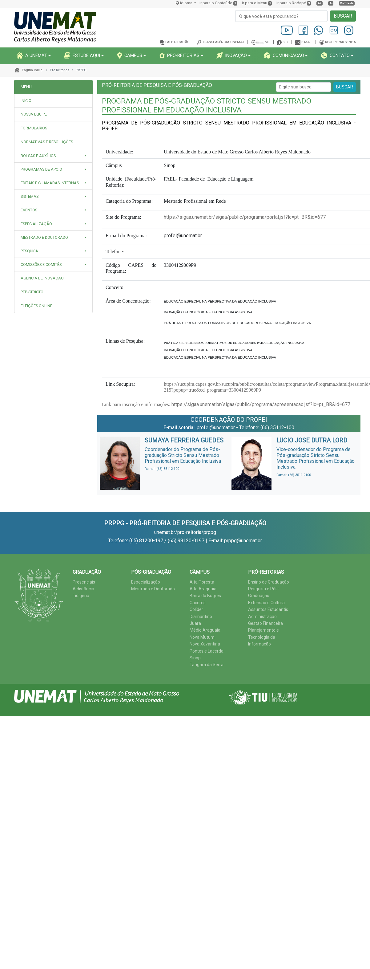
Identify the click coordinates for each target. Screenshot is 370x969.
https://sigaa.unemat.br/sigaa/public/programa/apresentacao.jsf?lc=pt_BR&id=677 (260, 404)
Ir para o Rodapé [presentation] (291, 3)
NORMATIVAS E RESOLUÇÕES (47, 142)
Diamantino (201, 616)
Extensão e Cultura (266, 602)
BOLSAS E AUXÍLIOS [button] (38, 155)
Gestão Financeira (265, 623)
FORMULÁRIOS (34, 128)
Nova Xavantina (205, 643)
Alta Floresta (202, 582)
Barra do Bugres (205, 595)
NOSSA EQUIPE (34, 114)
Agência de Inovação (42, 278)
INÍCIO (26, 100)
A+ (319, 3)
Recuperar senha (340, 42)
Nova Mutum (202, 637)
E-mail (306, 42)
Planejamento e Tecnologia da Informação (263, 637)
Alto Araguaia (203, 588)
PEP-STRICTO (32, 292)
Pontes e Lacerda (206, 651)
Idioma (184, 3)
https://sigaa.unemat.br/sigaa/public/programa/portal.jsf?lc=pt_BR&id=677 (245, 217)
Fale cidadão (177, 42)
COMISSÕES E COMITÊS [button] (41, 264)
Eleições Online (36, 305)
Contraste (346, 3)
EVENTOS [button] (29, 210)
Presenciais (84, 582)
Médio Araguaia (205, 630)
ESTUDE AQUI (82, 55)
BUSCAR (343, 16)
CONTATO (335, 55)
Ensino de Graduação (268, 582)
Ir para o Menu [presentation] (254, 3)
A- (330, 3)
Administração (262, 616)
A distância (83, 588)
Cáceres (198, 602)
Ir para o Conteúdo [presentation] (215, 3)
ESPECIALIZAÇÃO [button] (36, 224)
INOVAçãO (231, 55)
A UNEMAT (32, 55)
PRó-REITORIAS (179, 55)
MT (267, 42)
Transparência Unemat (223, 42)
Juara (195, 623)
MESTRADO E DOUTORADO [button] (44, 237)
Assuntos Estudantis (268, 609)
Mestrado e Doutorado (153, 588)
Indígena (81, 595)
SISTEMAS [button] (29, 196)
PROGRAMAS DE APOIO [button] (41, 169)
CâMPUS (129, 55)
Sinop (195, 657)
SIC (285, 42)
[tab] (53, 114)
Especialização (145, 582)
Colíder (196, 609)
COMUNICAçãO (284, 55)
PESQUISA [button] (29, 251)
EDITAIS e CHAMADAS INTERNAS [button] (50, 183)
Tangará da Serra (206, 664)
